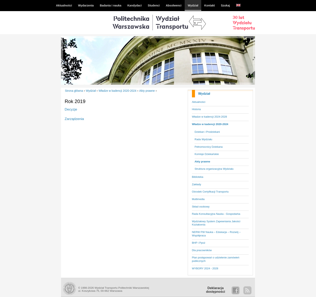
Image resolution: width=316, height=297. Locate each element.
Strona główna (74, 90)
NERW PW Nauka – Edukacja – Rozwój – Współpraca (216, 234)
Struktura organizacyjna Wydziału (214, 168)
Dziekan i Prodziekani (207, 131)
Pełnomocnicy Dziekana (209, 146)
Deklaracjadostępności (215, 289)
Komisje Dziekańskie (207, 154)
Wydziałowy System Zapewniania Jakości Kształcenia (216, 223)
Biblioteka (197, 176)
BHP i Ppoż (198, 242)
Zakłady (196, 184)
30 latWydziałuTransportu (244, 23)
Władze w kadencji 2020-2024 (210, 124)
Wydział (204, 93)
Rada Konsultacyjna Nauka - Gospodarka (216, 213)
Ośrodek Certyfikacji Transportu (210, 191)
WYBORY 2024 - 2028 (205, 268)
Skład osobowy (201, 206)
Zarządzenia (74, 119)
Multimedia (198, 199)
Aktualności (198, 101)
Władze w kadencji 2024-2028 (209, 116)
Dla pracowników (202, 250)
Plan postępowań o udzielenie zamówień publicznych (215, 259)
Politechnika (131, 22)
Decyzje (71, 109)
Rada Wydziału (203, 139)
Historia (196, 109)
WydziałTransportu (172, 22)
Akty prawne (202, 161)
